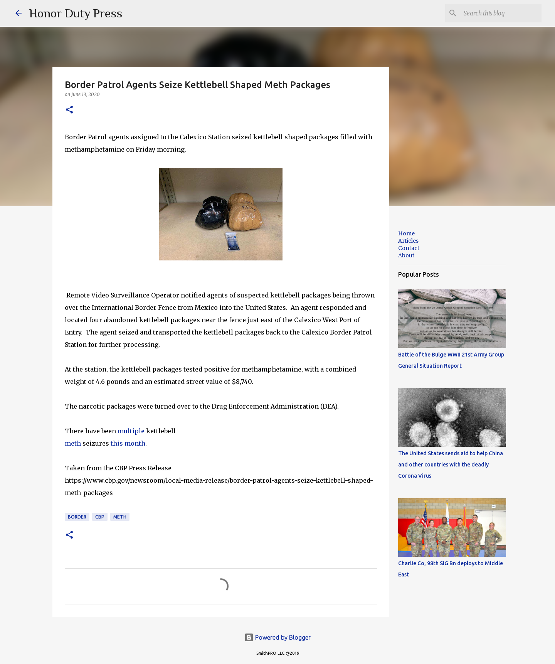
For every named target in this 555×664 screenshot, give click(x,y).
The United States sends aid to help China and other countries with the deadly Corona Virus (450, 464)
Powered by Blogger (277, 637)
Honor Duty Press (75, 13)
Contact (408, 248)
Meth (119, 516)
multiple (132, 431)
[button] (69, 110)
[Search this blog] (501, 13)
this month (128, 443)
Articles (408, 240)
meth (73, 443)
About (406, 255)
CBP (99, 516)
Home (406, 233)
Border (77, 516)
